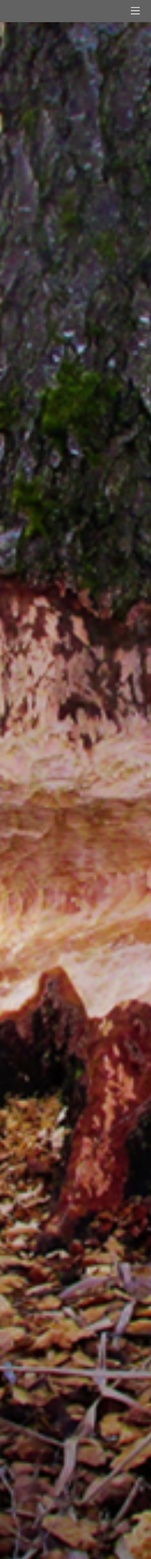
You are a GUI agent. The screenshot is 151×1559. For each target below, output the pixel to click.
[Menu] (135, 11)
